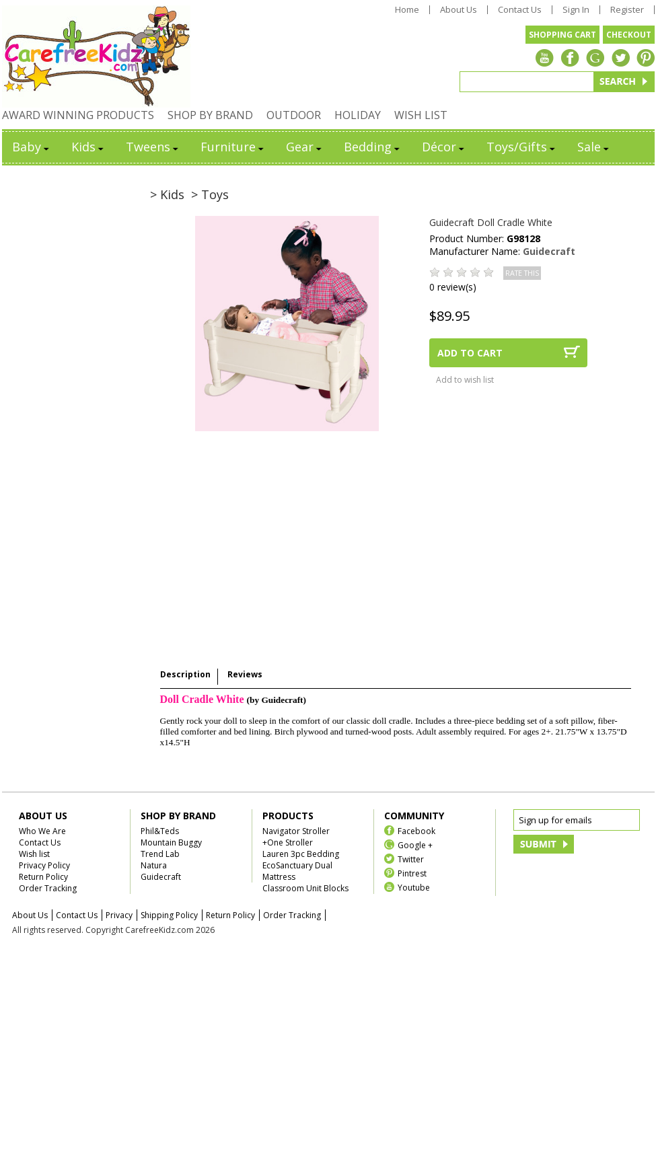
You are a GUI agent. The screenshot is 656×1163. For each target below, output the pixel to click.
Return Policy (43, 877)
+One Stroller (287, 842)
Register (627, 9)
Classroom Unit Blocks (305, 888)
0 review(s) (452, 286)
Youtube (414, 887)
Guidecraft (549, 251)
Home (407, 9)
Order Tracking (48, 888)
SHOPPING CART (562, 34)
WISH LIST (420, 115)
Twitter (411, 859)
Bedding (373, 147)
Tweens (153, 147)
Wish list (34, 854)
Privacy (119, 915)
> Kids (167, 194)
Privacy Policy (44, 865)
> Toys (210, 194)
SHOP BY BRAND (210, 115)
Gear (305, 147)
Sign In (575, 9)
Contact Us (520, 9)
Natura (154, 865)
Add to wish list (465, 379)
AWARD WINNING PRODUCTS (78, 115)
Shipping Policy (169, 915)
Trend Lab (160, 854)
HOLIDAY (357, 115)
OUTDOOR (293, 115)
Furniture (233, 147)
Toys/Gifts (521, 147)
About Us (458, 9)
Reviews (244, 674)
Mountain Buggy (171, 842)
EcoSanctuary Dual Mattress (297, 871)
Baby (31, 147)
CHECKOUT (628, 34)
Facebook (416, 830)
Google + (415, 844)
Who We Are (42, 831)
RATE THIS (522, 273)
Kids (88, 147)
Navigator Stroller (296, 831)
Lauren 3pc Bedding (300, 854)
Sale (594, 147)
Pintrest (412, 873)
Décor (444, 147)
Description (185, 674)
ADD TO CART (470, 352)
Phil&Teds (160, 831)
